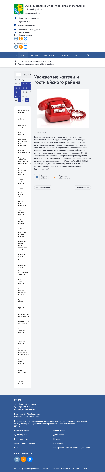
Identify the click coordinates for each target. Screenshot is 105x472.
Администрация (20, 435)
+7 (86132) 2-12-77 (25, 22)
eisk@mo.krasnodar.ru (26, 25)
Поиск (16, 448)
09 (27, 88)
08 (23, 88)
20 (16, 96)
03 (30, 84)
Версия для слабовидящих (29, 30)
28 (19, 100)
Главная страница (21, 430)
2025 (25, 74)
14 (19, 92)
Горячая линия (24, 32)
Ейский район (59, 430)
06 (16, 88)
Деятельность (59, 435)
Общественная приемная (24, 443)
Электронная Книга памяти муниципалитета (71, 448)
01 (23, 84)
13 (16, 92)
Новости (56, 439)
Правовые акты (21, 439)
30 (27, 100)
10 (30, 88)
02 (27, 84)
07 (19, 88)
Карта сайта (58, 443)
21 (19, 96)
